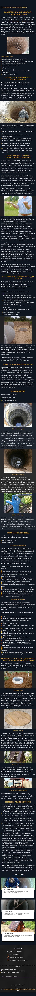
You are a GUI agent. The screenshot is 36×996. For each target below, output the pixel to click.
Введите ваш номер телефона (10, 976)
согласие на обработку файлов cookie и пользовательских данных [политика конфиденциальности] (19, 989)
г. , (18, 960)
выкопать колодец (14, 21)
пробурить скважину (27, 21)
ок (18, 990)
